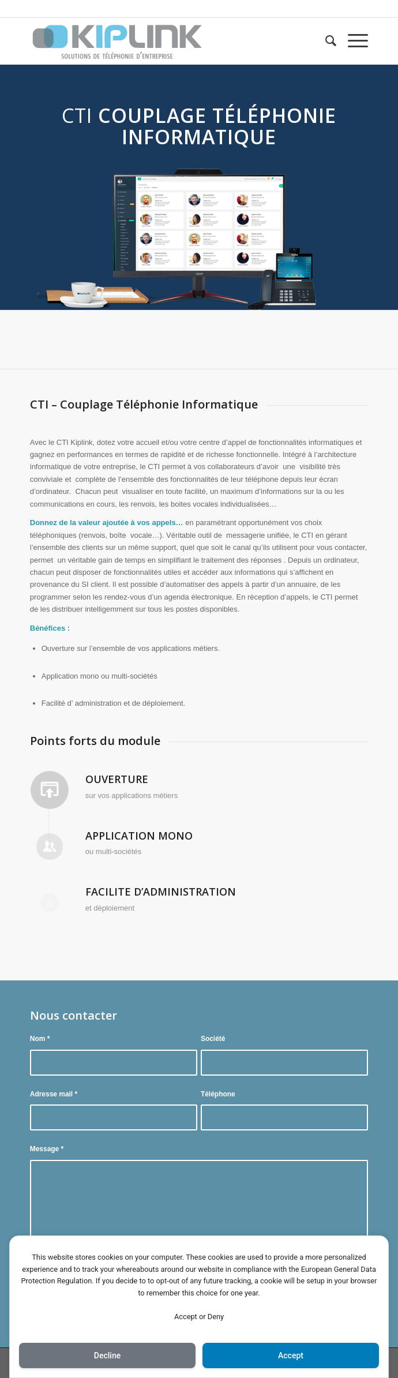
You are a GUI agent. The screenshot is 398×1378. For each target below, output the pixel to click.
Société (213, 1039)
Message (46, 1149)
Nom (40, 1039)
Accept (290, 1355)
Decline (107, 1355)
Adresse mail (53, 1094)
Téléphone (218, 1094)
